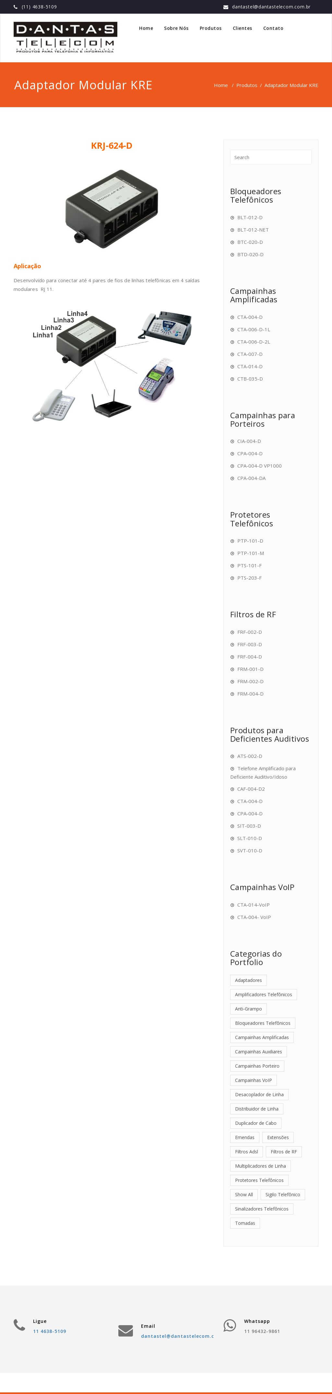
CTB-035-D (250, 378)
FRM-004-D (250, 693)
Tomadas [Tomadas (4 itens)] (245, 1223)
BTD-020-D (250, 254)
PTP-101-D (250, 540)
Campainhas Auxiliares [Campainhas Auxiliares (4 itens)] (258, 1052)
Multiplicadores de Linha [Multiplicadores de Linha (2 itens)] (260, 1166)
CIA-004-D (249, 441)
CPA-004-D (250, 453)
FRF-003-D (249, 644)
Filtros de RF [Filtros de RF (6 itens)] (284, 1152)
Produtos (211, 28)
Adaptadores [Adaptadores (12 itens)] (248, 980)
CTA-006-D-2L (253, 341)
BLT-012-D (250, 217)
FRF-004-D (249, 656)
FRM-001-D (250, 669)
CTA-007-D (250, 354)
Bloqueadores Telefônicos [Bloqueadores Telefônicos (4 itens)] (262, 1023)
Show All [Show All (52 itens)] (244, 1194)
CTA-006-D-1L (253, 329)
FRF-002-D (249, 632)
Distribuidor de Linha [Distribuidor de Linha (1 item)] (257, 1109)
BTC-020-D (250, 242)
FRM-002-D (250, 681)
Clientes (242, 28)
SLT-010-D (249, 838)
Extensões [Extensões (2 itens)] (278, 1137)
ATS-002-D (249, 756)
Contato (273, 28)
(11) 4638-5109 (39, 7)
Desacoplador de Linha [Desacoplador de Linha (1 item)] (259, 1094)
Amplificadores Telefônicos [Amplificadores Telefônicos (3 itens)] (263, 994)
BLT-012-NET (253, 229)
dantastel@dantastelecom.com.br (271, 7)
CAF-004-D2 (251, 788)
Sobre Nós (176, 28)
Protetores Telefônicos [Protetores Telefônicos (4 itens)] (259, 1180)
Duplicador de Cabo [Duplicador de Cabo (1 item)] (256, 1123)
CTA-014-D (250, 366)
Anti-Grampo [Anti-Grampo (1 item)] (248, 1009)
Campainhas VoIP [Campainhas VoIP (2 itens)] (253, 1080)
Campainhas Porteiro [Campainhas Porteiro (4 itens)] (257, 1066)
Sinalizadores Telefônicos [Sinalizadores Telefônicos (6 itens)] (262, 1209)
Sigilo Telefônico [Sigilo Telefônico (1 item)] (283, 1194)
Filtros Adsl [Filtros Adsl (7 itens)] (246, 1152)
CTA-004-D (250, 317)
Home (146, 28)
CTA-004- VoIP (254, 917)
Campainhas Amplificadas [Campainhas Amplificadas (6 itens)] (262, 1037)
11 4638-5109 (49, 1331)
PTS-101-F (249, 565)
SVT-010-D (249, 850)
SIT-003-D (249, 826)
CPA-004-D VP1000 (259, 465)
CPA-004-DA (251, 478)
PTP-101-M (250, 553)
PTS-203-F (249, 577)
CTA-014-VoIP (253, 904)
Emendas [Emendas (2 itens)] (245, 1137)
